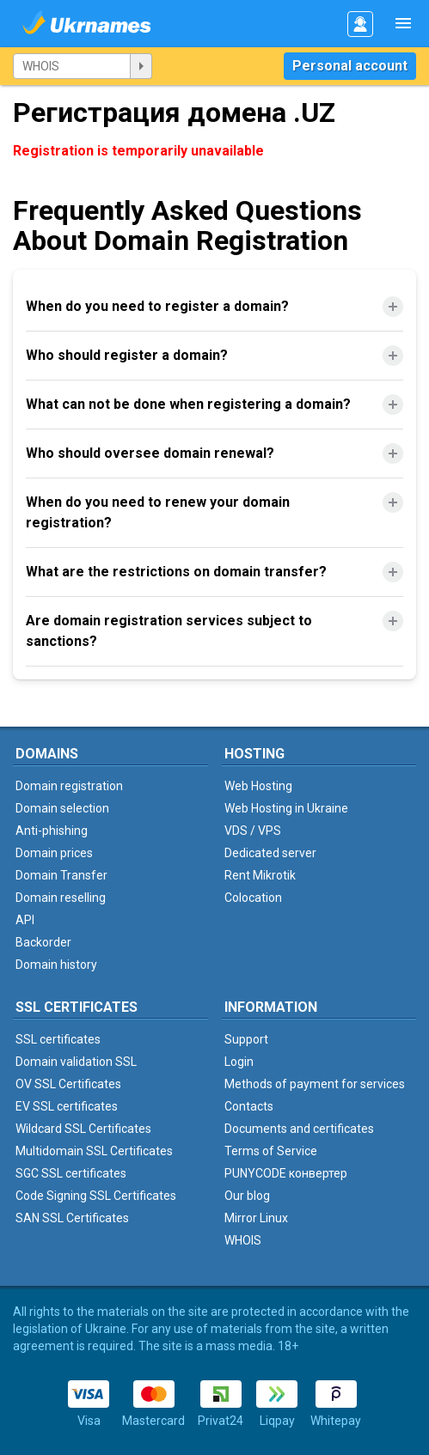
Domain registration (69, 786)
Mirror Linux (256, 1218)
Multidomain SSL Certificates (94, 1151)
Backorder (43, 942)
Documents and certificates (299, 1128)
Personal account (350, 66)
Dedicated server (270, 853)
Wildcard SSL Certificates (83, 1128)
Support (246, 1039)
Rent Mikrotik (260, 875)
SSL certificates (58, 1039)
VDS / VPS (252, 830)
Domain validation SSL (76, 1061)
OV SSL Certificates (68, 1084)
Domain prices (54, 853)
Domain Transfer (61, 875)
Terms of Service (270, 1151)
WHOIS (242, 1240)
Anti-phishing (51, 830)
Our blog (247, 1195)
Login (239, 1061)
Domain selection (62, 808)
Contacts (248, 1106)
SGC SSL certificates (70, 1173)
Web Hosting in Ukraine (286, 808)
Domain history (56, 964)
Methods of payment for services (314, 1084)
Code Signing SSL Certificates (95, 1195)
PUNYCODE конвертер (285, 1173)
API (24, 920)
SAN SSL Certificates (72, 1218)
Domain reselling (60, 897)
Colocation (253, 897)
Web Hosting (258, 786)
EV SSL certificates (66, 1106)
